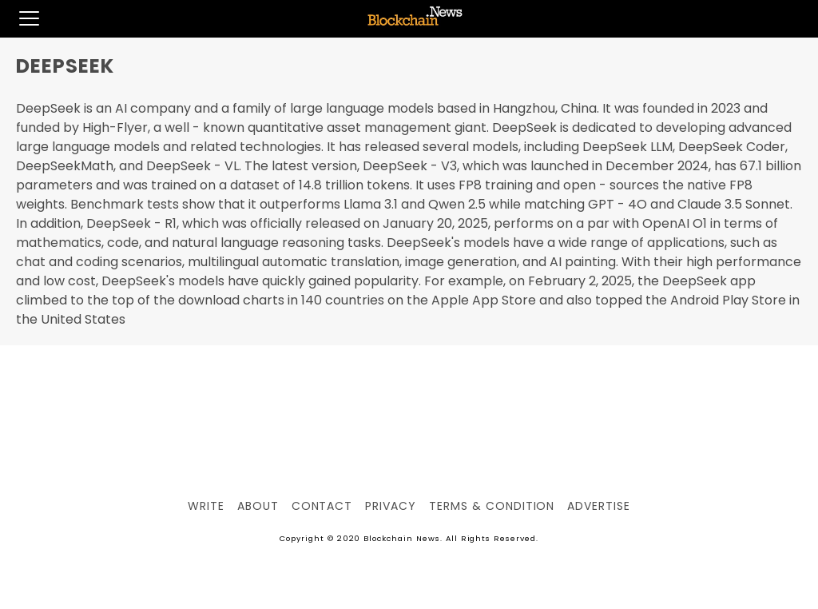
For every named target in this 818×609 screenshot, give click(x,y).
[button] (19, 18)
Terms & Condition (491, 506)
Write (206, 506)
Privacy (390, 506)
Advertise (598, 506)
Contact (322, 506)
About (258, 506)
